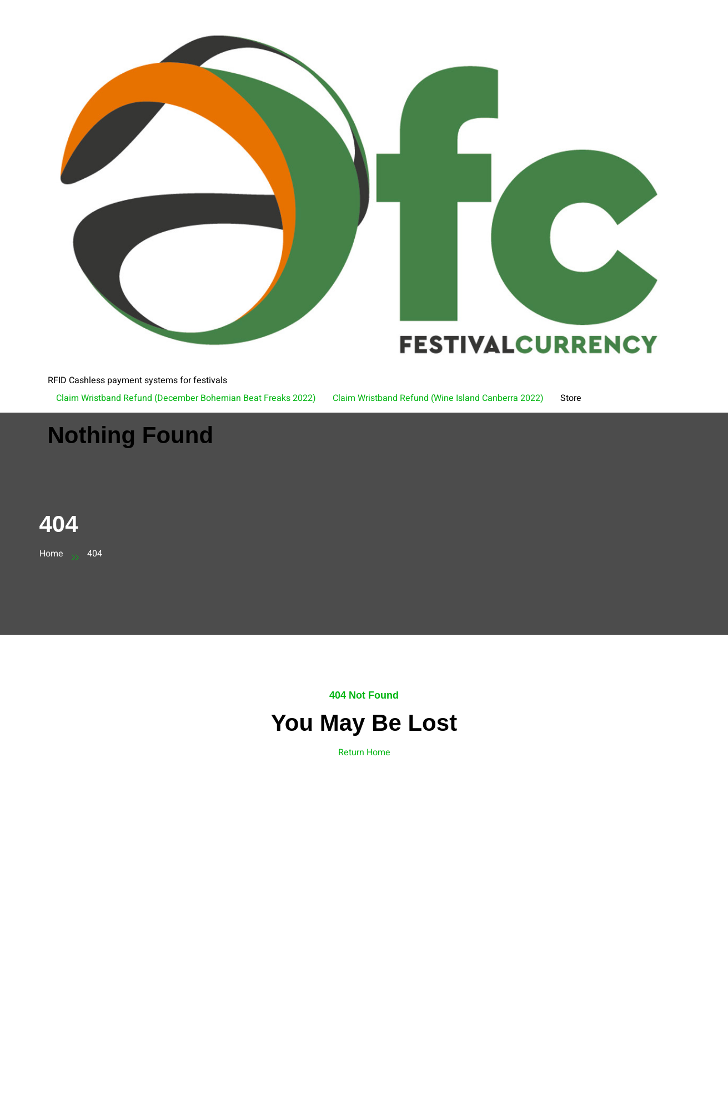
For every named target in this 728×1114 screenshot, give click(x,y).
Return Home (364, 752)
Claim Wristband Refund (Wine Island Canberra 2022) (438, 398)
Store (570, 398)
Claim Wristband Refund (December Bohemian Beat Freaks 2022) (186, 398)
